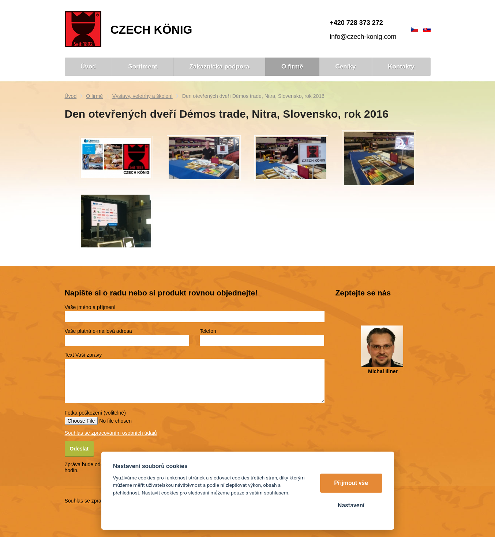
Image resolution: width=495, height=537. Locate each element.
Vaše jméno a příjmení (90, 307)
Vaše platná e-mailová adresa (98, 331)
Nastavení (351, 505)
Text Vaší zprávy (83, 355)
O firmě (94, 96)
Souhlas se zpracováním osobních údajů (111, 433)
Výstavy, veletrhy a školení (142, 96)
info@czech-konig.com (363, 36)
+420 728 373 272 (356, 22)
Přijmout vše (351, 482)
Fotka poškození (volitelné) (95, 413)
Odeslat (79, 449)
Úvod (71, 96)
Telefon (208, 331)
